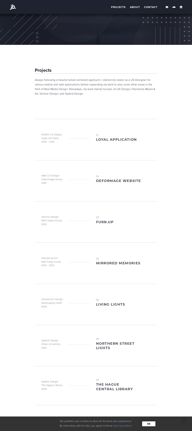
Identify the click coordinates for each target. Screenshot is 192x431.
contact (151, 7)
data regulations (122, 426)
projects (118, 7)
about (135, 7)
